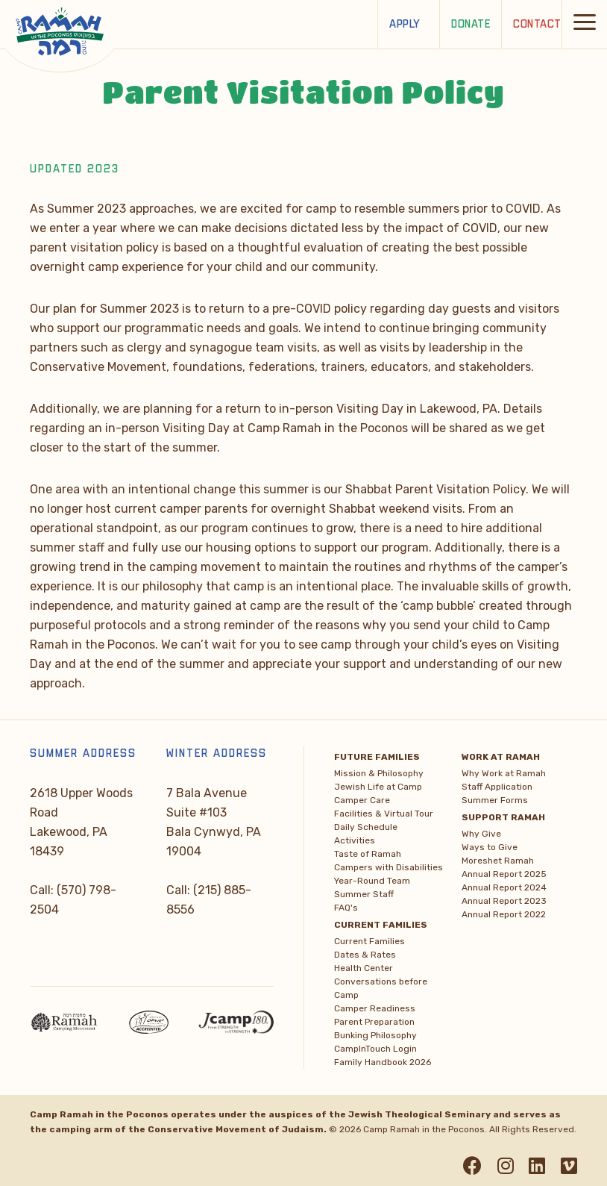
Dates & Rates (365, 954)
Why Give (481, 833)
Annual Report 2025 (504, 874)
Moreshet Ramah (498, 860)
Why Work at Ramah (504, 773)
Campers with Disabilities (388, 867)
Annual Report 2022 (504, 914)
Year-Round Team (372, 881)
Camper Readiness (374, 1008)
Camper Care (362, 800)
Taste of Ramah (367, 854)
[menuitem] (392, 830)
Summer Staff (364, 894)
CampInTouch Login (375, 1048)
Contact (537, 24)
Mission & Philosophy (379, 773)
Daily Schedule (365, 827)
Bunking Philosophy (375, 1035)
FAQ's (346, 907)
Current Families (369, 941)
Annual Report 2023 (504, 901)
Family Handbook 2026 (382, 1062)
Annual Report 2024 (504, 887)
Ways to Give (490, 847)
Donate (470, 24)
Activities (354, 840)
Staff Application (497, 786)
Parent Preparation (374, 1022)
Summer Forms (495, 800)
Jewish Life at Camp (378, 786)
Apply (405, 24)
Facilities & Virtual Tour (383, 813)
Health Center (363, 968)
